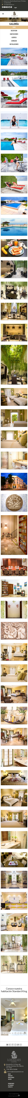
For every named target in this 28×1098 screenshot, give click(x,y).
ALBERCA (14, 37)
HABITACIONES (14, 34)
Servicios (10, 1076)
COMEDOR (14, 41)
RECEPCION (14, 31)
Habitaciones (11, 1077)
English (15, 7)
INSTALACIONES (14, 44)
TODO (14, 27)
